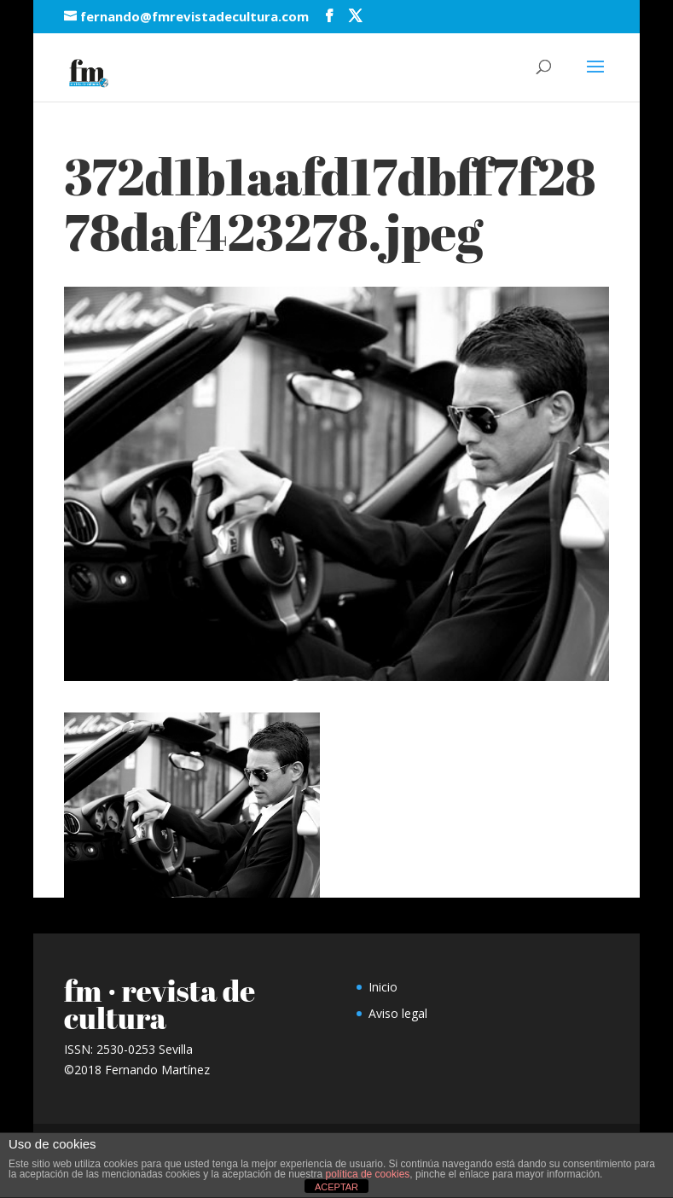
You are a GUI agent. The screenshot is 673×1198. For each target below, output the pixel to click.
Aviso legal (397, 1013)
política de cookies (368, 1174)
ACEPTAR (336, 1187)
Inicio (382, 987)
